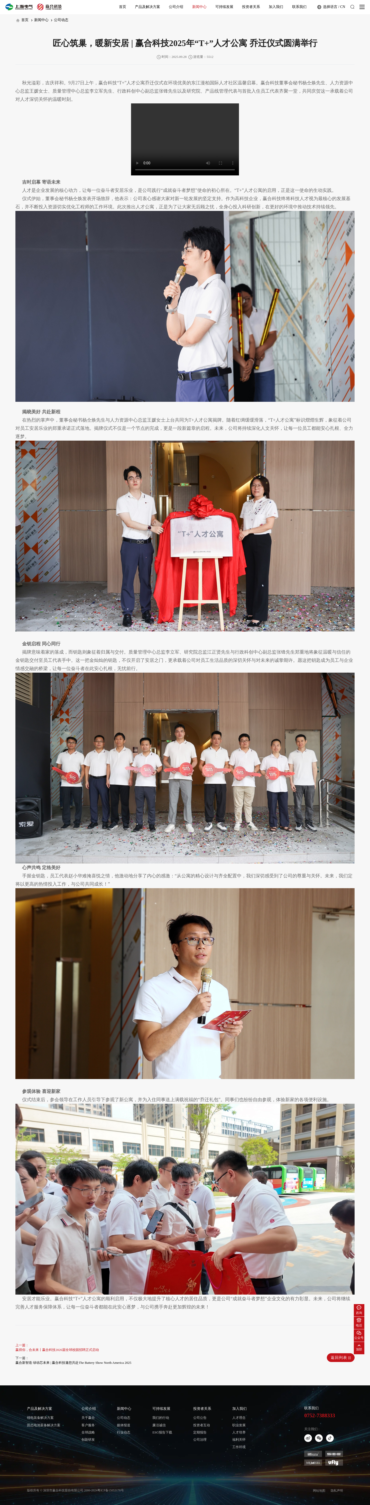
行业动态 (123, 1432)
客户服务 (88, 1425)
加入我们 (276, 7)
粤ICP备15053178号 (110, 1490)
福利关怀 (239, 1439)
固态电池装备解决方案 (43, 1425)
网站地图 (319, 1490)
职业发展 (239, 1425)
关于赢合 (88, 1418)
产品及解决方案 (147, 7)
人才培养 (239, 1432)
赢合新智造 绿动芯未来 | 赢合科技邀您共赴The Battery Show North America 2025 (73, 1363)
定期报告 (200, 1432)
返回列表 (341, 1358)
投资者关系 (251, 7)
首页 (122, 7)
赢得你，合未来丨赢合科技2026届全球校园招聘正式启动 (57, 1350)
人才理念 (239, 1418)
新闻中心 (199, 7)
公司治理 (200, 1439)
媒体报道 (123, 1425)
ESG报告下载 (162, 1432)
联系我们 (299, 7)
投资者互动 (201, 1425)
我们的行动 (160, 1418)
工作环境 (239, 1447)
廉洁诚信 (159, 1425)
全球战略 (88, 1432)
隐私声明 (337, 1490)
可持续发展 (224, 7)
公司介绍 (176, 7)
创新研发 (88, 1439)
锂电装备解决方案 (40, 1418)
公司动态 (59, 20)
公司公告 (200, 1418)
